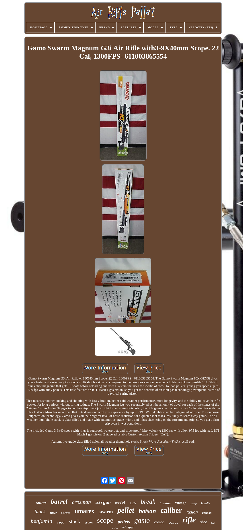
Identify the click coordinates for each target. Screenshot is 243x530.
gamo (142, 520)
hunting (165, 503)
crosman (81, 502)
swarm (106, 511)
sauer (41, 502)
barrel (59, 501)
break (148, 501)
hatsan (147, 510)
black (40, 511)
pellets (124, 521)
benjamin (41, 521)
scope (105, 520)
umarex (84, 511)
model (120, 503)
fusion (192, 512)
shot (203, 522)
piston (115, 528)
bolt (213, 523)
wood (61, 522)
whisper (128, 527)
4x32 (133, 503)
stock (74, 521)
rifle (189, 520)
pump (194, 503)
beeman (207, 512)
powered (65, 512)
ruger (53, 512)
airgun (102, 502)
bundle (205, 503)
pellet (125, 510)
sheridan (173, 523)
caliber (171, 510)
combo (159, 522)
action (89, 522)
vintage (180, 503)
